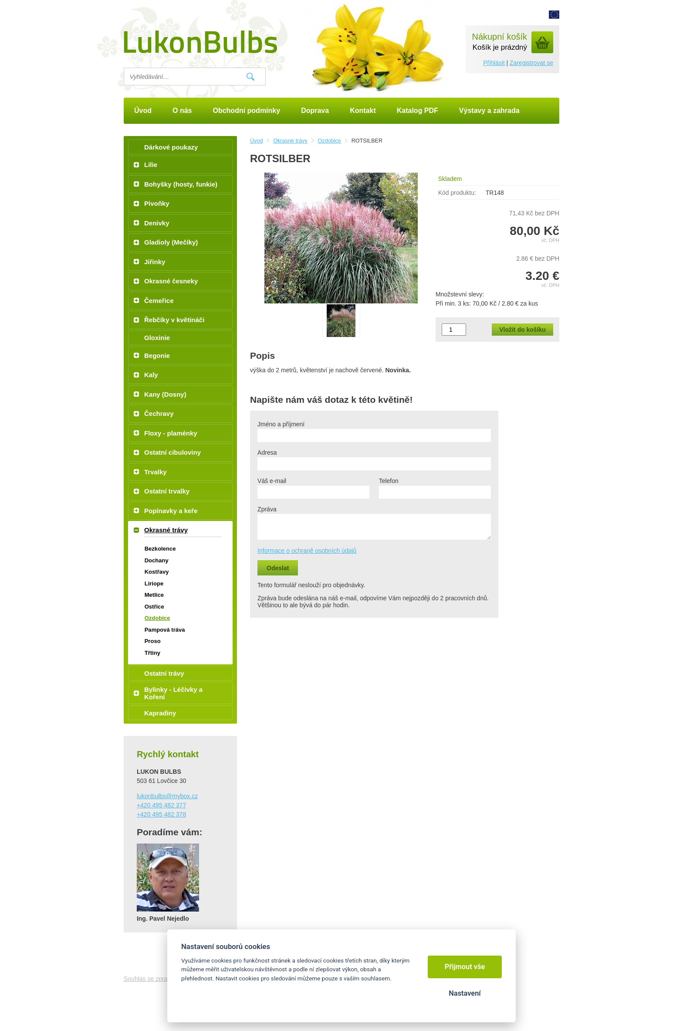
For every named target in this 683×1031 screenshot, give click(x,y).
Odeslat (278, 568)
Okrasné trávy (290, 141)
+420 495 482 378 (161, 814)
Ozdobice (329, 141)
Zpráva (267, 509)
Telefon (389, 480)
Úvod (256, 141)
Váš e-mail (271, 480)
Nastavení (464, 993)
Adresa (267, 452)
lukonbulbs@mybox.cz (167, 796)
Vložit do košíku (522, 329)
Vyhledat (250, 76)
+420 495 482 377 (161, 805)
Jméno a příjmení (280, 424)
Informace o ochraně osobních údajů (306, 550)
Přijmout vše (465, 967)
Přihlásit (494, 62)
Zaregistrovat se (531, 62)
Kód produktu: (457, 192)
